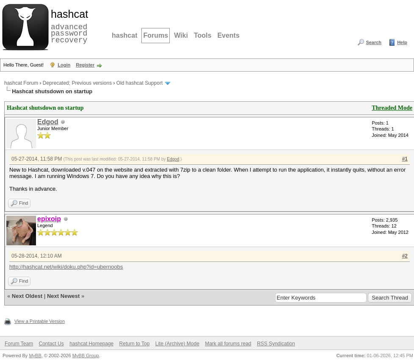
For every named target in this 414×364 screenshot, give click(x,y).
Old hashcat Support (139, 83)
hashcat (124, 35)
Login (64, 64)
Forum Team (19, 344)
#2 (405, 256)
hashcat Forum (21, 83)
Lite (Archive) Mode (177, 344)
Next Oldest (27, 296)
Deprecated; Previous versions (77, 83)
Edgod (47, 121)
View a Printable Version (39, 321)
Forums (155, 35)
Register (85, 64)
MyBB (35, 355)
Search (373, 42)
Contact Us (51, 344)
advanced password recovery (68, 26)
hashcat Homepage (91, 344)
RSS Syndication (276, 344)
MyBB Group (85, 355)
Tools (202, 35)
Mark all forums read (228, 344)
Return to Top (134, 344)
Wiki (181, 35)
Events (228, 35)
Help (402, 42)
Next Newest (63, 296)
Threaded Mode (392, 108)
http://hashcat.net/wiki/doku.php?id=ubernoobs (66, 267)
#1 (405, 159)
